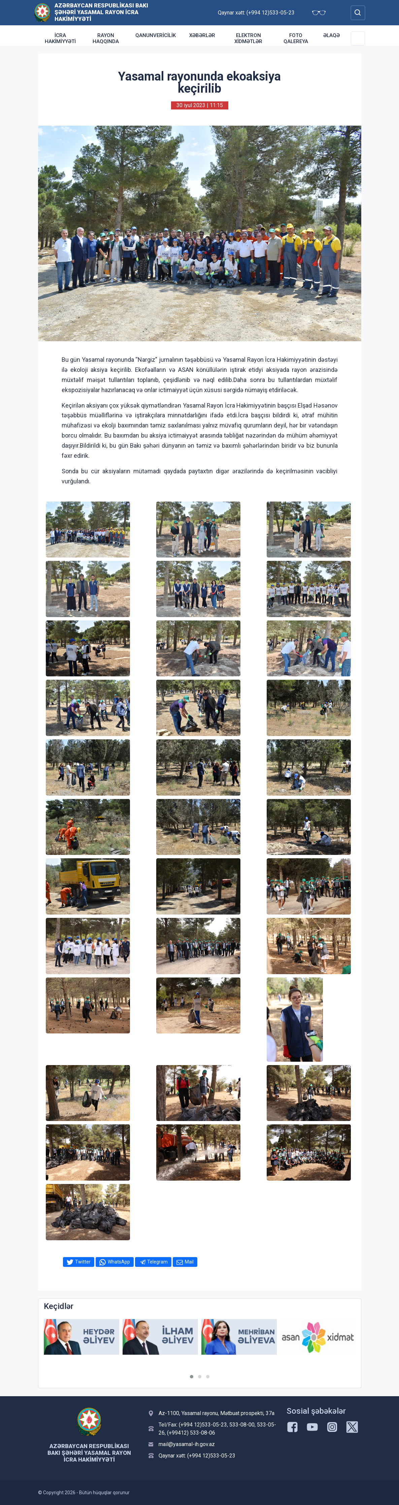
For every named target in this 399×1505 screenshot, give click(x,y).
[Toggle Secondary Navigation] (358, 38)
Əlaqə (331, 35)
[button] (192, 1376)
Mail (189, 1261)
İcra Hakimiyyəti (60, 38)
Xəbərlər (202, 35)
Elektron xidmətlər (248, 38)
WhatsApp (119, 1261)
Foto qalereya (296, 38)
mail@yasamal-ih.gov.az (187, 1444)
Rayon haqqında (106, 38)
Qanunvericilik (155, 35)
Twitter (83, 1261)
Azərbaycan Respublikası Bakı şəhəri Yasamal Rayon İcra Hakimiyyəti (101, 12)
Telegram (157, 1261)
